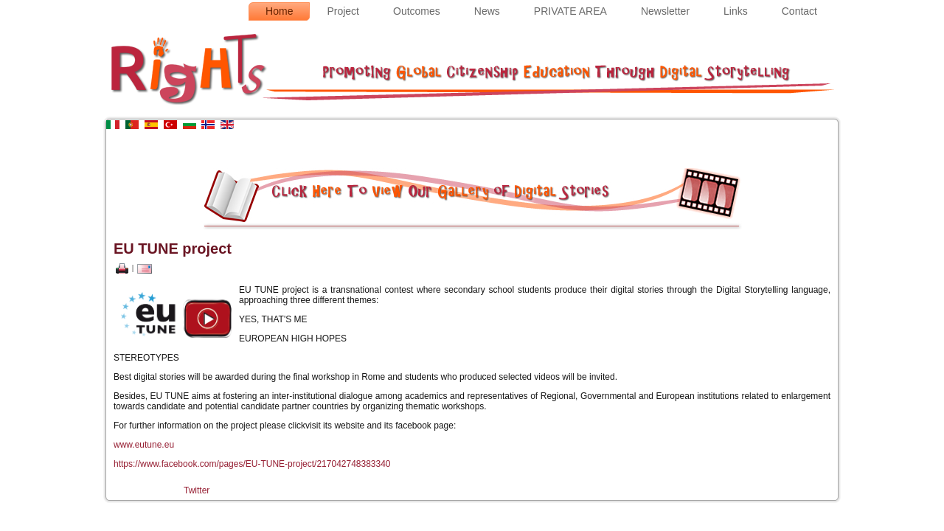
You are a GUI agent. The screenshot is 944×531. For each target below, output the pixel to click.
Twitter (196, 490)
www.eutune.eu (144, 445)
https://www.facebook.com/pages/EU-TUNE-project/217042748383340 (252, 464)
